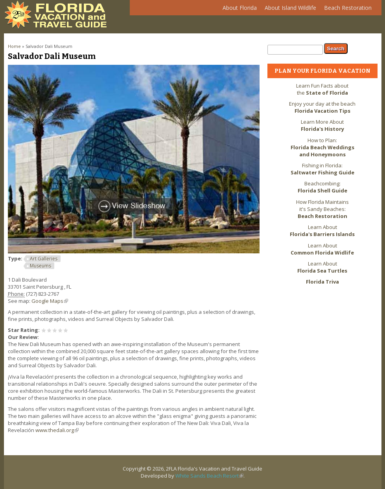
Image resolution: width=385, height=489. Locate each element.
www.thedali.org (57, 430)
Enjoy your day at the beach (322, 107)
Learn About (322, 230)
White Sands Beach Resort (209, 475)
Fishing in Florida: (322, 169)
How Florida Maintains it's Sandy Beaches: (322, 209)
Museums (40, 265)
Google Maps (49, 300)
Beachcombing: (322, 187)
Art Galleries (43, 258)
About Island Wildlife (288, 9)
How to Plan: (322, 147)
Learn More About (322, 125)
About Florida (238, 9)
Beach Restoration (346, 9)
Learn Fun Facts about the (322, 89)
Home (14, 46)
